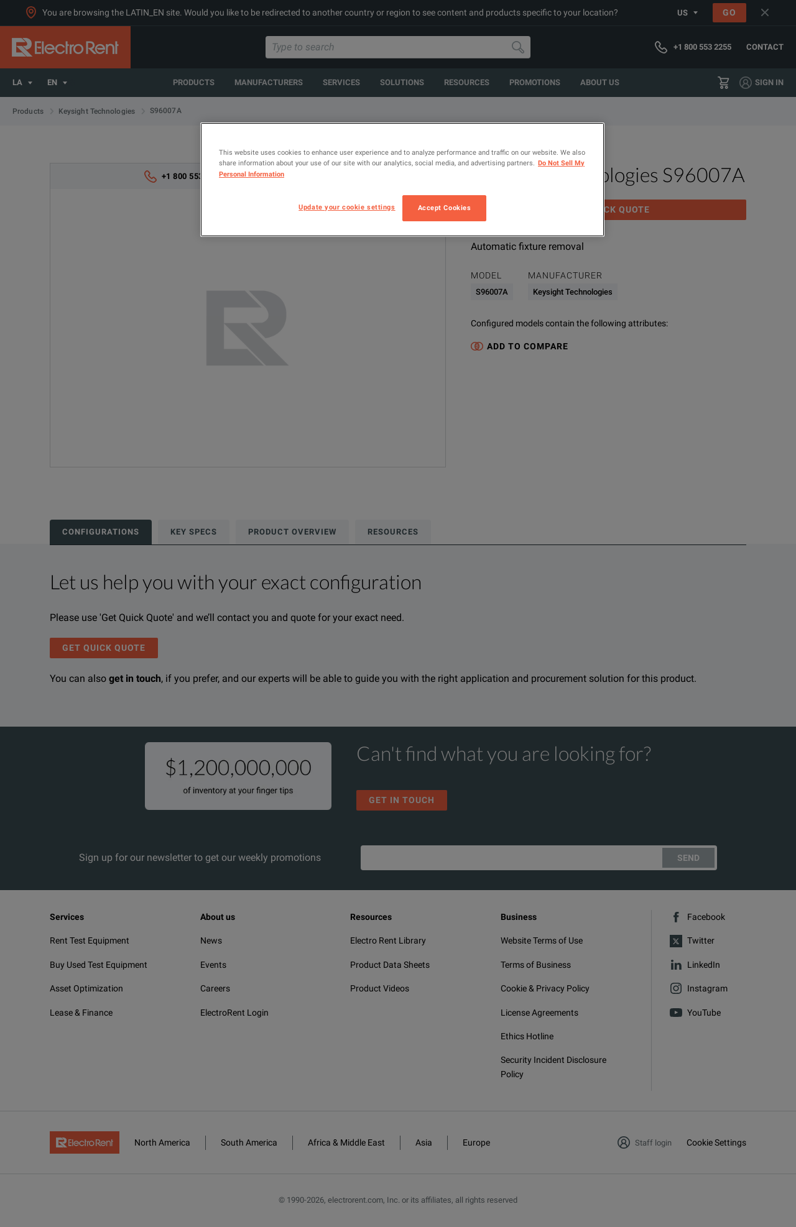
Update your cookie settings (346, 207)
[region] (402, 179)
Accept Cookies (444, 207)
